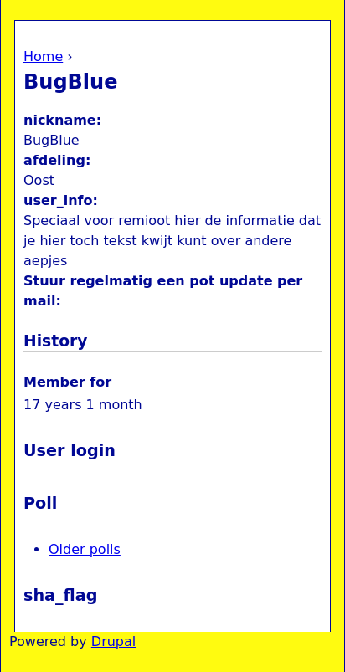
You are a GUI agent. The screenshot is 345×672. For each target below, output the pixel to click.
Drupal (113, 641)
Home (43, 56)
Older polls (85, 549)
